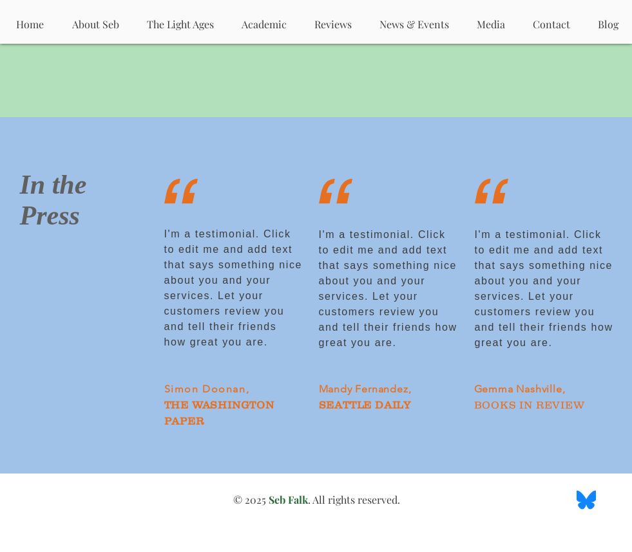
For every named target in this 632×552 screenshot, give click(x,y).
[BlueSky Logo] (586, 500)
